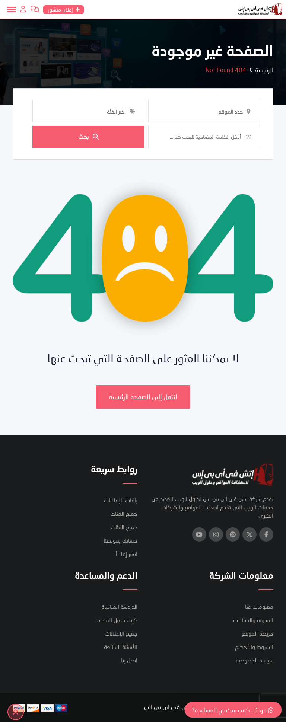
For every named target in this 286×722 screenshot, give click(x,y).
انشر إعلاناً (126, 553)
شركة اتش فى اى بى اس (175, 706)
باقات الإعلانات (120, 500)
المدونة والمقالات (253, 620)
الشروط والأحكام (254, 646)
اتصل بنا (129, 660)
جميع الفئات (124, 527)
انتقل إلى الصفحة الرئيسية (143, 397)
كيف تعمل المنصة (117, 620)
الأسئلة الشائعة (120, 646)
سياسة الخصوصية (254, 660)
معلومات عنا (259, 606)
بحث (88, 136)
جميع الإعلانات (121, 633)
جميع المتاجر (123, 513)
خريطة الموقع (257, 633)
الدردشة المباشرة (119, 606)
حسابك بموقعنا (120, 540)
